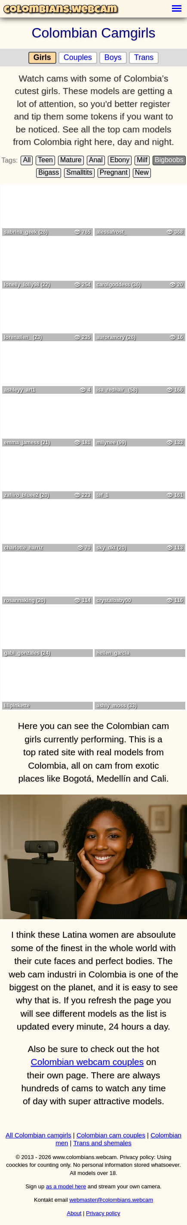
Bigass (48, 172)
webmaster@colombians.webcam (111, 1200)
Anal (96, 159)
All (27, 159)
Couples (78, 57)
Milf (142, 159)
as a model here (66, 1186)
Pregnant (114, 172)
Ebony (119, 159)
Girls (42, 57)
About (74, 1213)
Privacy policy (103, 1213)
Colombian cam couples (111, 1135)
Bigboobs (169, 159)
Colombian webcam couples (87, 1062)
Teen (45, 159)
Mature (71, 159)
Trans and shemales (102, 1142)
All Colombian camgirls (38, 1135)
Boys (113, 57)
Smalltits (79, 172)
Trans (143, 57)
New (142, 172)
